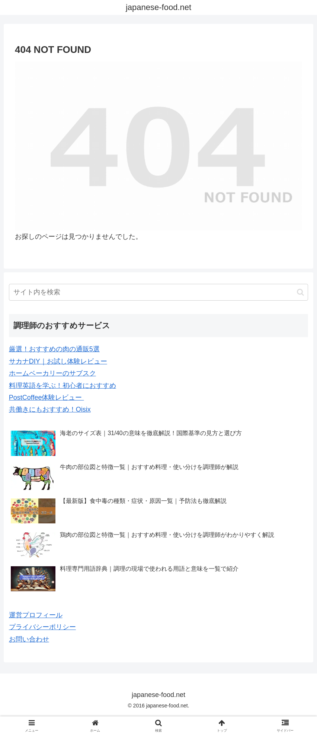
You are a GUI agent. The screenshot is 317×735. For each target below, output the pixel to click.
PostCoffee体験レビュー (46, 397)
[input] (158, 292)
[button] (300, 292)
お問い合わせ (29, 639)
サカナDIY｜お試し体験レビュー (58, 361)
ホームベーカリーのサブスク (52, 373)
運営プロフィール (36, 615)
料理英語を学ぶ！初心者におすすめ (62, 385)
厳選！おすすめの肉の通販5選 (54, 349)
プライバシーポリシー (42, 627)
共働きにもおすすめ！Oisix (50, 409)
